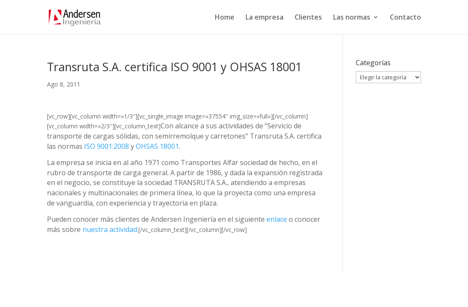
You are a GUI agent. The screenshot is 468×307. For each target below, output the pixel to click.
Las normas (351, 18)
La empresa (265, 18)
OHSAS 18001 (157, 146)
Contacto (405, 18)
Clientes (308, 18)
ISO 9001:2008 (106, 146)
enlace (276, 219)
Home (224, 18)
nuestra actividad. (110, 229)
